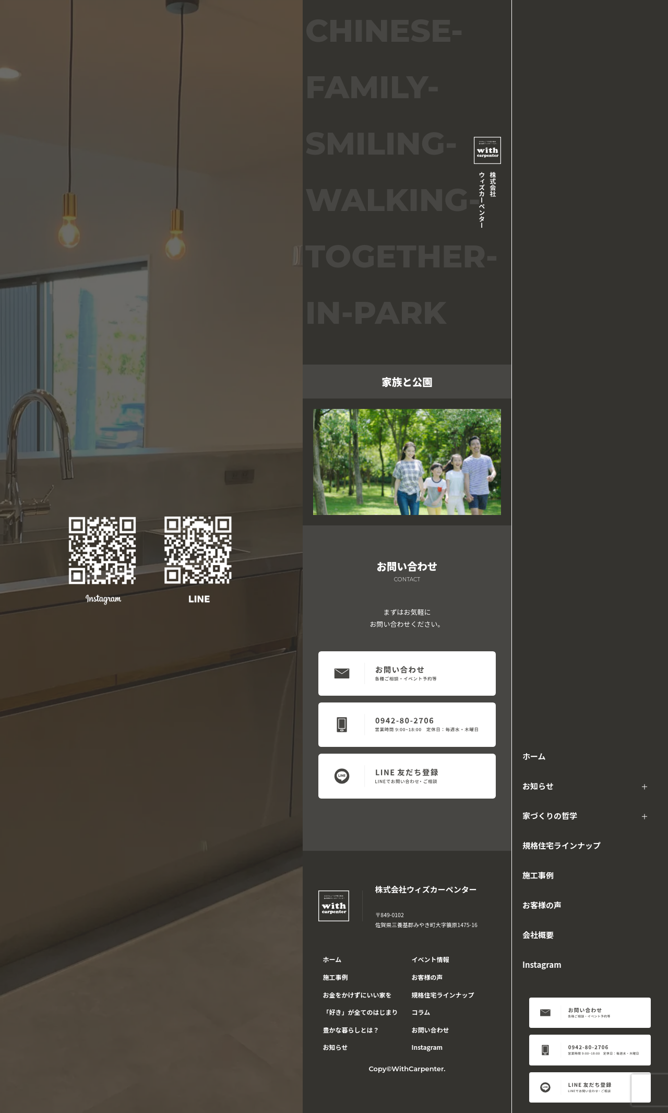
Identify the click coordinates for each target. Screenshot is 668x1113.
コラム (421, 1011)
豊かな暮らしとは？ (351, 1029)
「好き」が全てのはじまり (360, 1011)
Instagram (542, 964)
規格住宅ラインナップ (561, 845)
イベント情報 (430, 959)
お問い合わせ (430, 1029)
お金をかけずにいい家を (357, 994)
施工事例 (538, 875)
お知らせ (538, 785)
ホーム (534, 756)
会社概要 (538, 934)
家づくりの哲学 (549, 815)
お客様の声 (542, 904)
